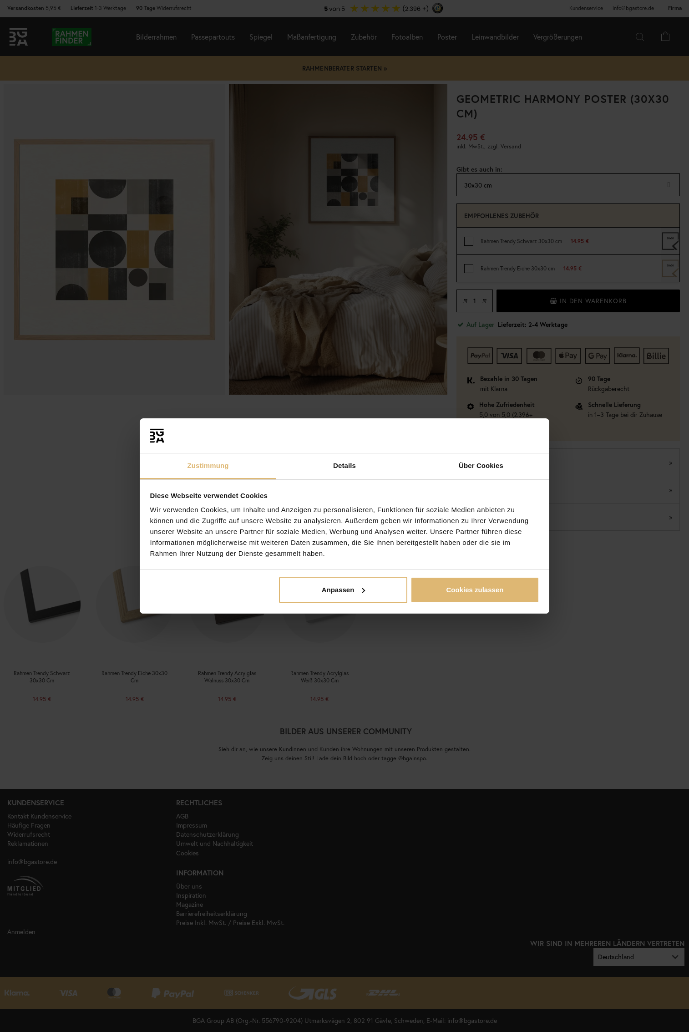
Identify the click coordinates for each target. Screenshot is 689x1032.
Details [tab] (344, 465)
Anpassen (343, 590)
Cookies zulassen (474, 590)
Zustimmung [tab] (208, 465)
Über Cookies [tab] (481, 465)
